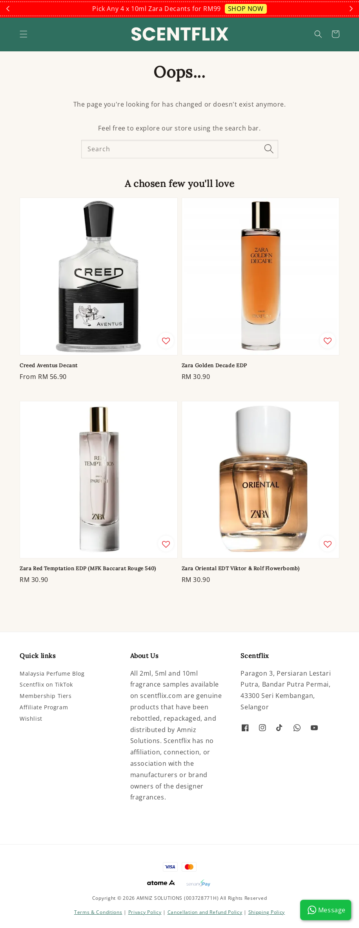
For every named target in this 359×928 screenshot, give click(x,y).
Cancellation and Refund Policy (205, 912)
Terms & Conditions (98, 912)
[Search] (269, 149)
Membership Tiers (46, 696)
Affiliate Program (44, 707)
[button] (23, 34)
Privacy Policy (145, 912)
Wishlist (31, 718)
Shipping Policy (266, 912)
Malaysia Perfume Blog (52, 673)
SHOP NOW (246, 8)
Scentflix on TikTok (46, 684)
